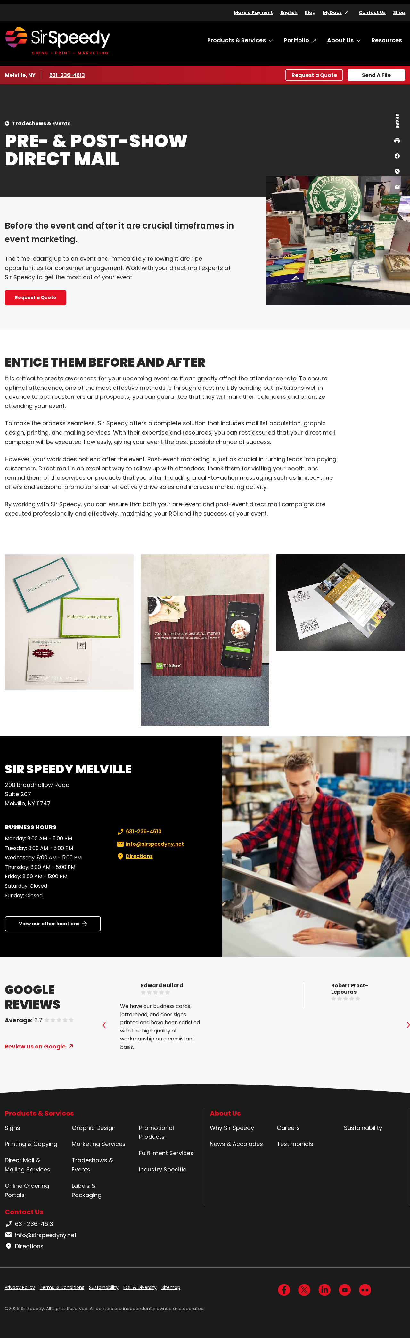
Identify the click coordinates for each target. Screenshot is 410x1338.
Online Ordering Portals (27, 1190)
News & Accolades (236, 1144)
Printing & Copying (31, 1144)
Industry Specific (162, 1169)
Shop (399, 12)
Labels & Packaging (87, 1190)
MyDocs (332, 12)
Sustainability (363, 1128)
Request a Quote (314, 75)
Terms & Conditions (62, 1287)
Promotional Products (156, 1132)
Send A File (376, 75)
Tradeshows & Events (41, 123)
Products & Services (236, 40)
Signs (12, 1128)
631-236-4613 (68, 75)
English (289, 12)
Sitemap (170, 1287)
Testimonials (295, 1144)
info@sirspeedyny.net (150, 844)
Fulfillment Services (166, 1153)
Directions (134, 856)
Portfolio (296, 40)
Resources (387, 40)
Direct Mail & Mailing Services (27, 1164)
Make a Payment (253, 12)
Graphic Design (94, 1128)
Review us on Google (35, 1046)
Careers (288, 1128)
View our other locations (49, 923)
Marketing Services (99, 1144)
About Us (340, 40)
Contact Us (372, 12)
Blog (310, 12)
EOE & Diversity (140, 1287)
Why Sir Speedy (232, 1128)
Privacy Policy (20, 1287)
